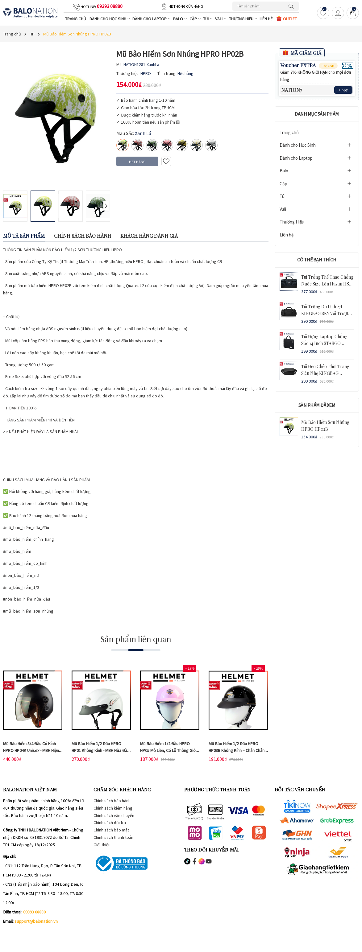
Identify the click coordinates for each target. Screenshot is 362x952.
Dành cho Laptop (151, 19)
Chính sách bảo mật (111, 830)
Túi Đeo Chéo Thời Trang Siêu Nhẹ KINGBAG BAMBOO (325, 373)
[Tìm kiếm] (292, 6)
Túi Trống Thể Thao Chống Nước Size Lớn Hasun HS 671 (327, 283)
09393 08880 (110, 6)
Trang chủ (75, 19)
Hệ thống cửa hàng (186, 6)
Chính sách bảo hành (112, 800)
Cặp (195, 19)
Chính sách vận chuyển (114, 815)
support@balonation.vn (36, 921)
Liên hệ (266, 19)
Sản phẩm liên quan (135, 639)
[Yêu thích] (323, 13)
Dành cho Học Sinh (110, 19)
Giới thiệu (102, 844)
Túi (208, 19)
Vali (221, 19)
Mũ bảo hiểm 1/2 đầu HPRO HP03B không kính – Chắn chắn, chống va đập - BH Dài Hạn (237, 750)
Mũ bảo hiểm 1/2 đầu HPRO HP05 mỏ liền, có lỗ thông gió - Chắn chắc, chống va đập (169, 750)
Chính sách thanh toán (113, 837)
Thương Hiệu (243, 19)
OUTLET (286, 18)
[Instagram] (21, 933)
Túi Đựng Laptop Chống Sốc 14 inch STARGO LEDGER (324, 343)
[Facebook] (7, 933)
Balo (180, 19)
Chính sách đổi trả (110, 822)
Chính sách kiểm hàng (113, 808)
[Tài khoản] (338, 13)
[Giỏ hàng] (353, 13)
